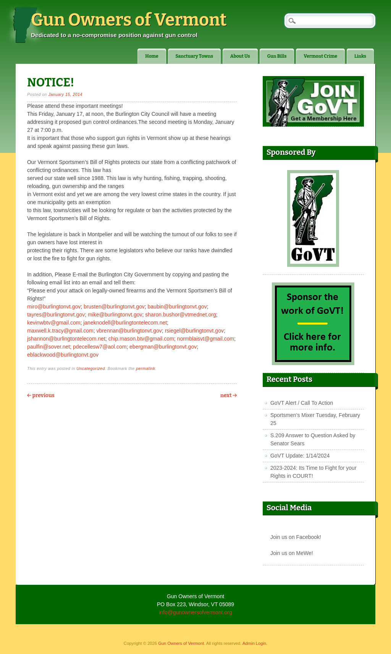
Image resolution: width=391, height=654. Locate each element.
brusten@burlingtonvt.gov (114, 306)
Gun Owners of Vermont (129, 20)
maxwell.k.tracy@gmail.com (60, 331)
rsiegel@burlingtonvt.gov (194, 331)
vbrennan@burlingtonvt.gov (129, 331)
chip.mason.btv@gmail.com (141, 339)
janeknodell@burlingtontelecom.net (125, 323)
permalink (145, 368)
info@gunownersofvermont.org (195, 612)
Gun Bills (277, 56)
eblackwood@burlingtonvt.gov (63, 355)
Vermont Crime (320, 56)
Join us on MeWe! (291, 553)
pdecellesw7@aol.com (99, 347)
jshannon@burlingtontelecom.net (66, 339)
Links (360, 56)
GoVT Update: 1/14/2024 (300, 456)
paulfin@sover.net (48, 347)
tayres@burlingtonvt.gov (56, 315)
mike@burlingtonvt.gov (115, 315)
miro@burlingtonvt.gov (54, 306)
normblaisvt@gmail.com (205, 339)
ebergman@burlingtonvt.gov (163, 347)
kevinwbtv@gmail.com (53, 323)
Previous (41, 395)
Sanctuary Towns (194, 56)
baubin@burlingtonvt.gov (177, 306)
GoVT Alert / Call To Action (301, 403)
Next (228, 395)
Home (151, 56)
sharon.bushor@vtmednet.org (180, 315)
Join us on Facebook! (295, 537)
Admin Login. (254, 643)
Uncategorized (90, 368)
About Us (240, 56)
